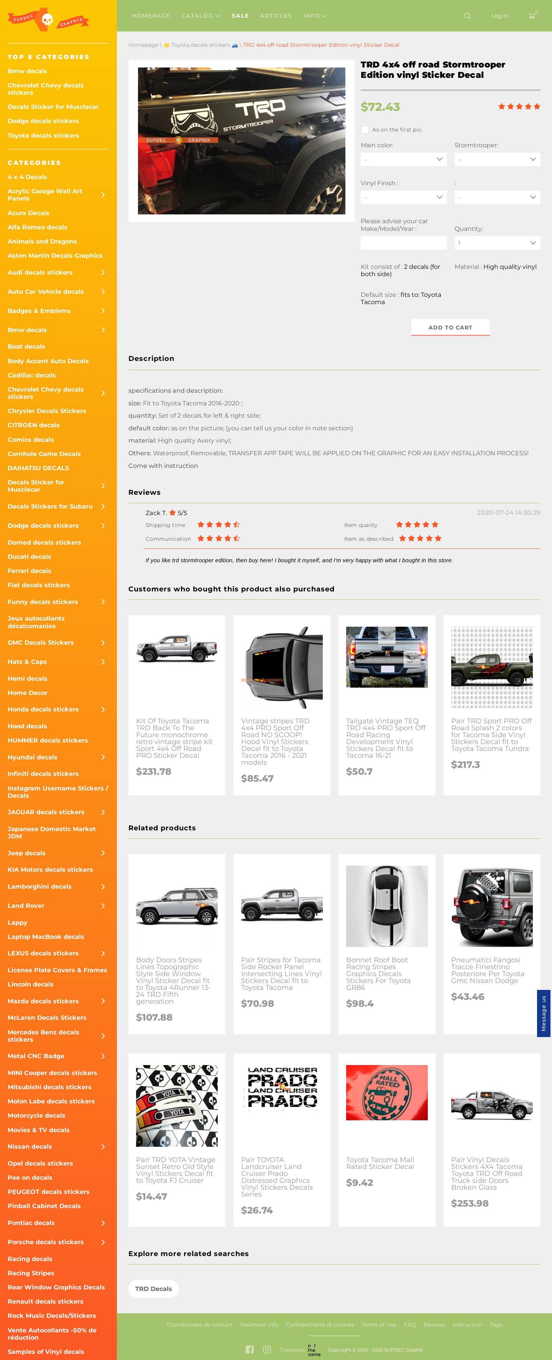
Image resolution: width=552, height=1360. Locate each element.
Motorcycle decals (37, 1115)
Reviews (434, 1324)
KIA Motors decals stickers (50, 869)
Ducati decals (29, 556)
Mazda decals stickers (43, 1001)
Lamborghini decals (40, 886)
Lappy (18, 922)
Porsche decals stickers (46, 1242)
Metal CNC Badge (36, 1056)
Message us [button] (543, 1013)
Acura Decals (28, 213)
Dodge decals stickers (43, 121)
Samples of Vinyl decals (46, 1351)
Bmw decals (27, 71)
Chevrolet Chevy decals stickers (46, 89)
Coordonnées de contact (200, 1324)
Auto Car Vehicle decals (46, 291)
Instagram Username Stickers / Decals (58, 792)
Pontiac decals (31, 1223)
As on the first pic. (391, 129)
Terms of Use (378, 1324)
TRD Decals (153, 1288)
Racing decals (30, 1259)
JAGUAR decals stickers (46, 812)
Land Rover (26, 905)
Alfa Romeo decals (37, 227)
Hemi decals (28, 678)
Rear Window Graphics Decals (56, 1287)
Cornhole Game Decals (44, 454)
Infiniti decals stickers (43, 773)
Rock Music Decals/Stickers (52, 1315)
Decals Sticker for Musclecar (53, 106)
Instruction (467, 1324)
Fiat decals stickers (39, 585)
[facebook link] (250, 1350)
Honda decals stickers (43, 709)
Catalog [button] (201, 15)
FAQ (410, 1324)
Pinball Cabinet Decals (44, 1206)
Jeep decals (27, 853)
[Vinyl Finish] (404, 197)
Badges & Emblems (39, 310)
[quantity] (497, 243)
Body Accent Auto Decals (48, 361)
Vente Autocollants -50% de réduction (52, 1334)
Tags (496, 1324)
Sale (240, 15)
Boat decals (26, 346)
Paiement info (259, 1324)
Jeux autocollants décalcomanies (36, 622)
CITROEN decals (34, 425)
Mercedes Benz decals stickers (43, 1036)
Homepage (151, 15)
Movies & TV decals (39, 1130)
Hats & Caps (27, 661)
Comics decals (31, 439)
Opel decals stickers (40, 1163)
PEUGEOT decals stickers (49, 1191)
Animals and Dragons (42, 241)
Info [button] (315, 15)
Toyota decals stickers (43, 135)
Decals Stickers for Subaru (50, 506)
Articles (276, 15)
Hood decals (27, 726)
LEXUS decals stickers (43, 953)
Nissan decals (30, 1146)
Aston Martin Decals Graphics (55, 255)
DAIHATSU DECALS (38, 468)
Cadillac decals (32, 375)
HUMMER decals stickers (48, 740)
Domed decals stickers (44, 542)
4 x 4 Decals (27, 177)
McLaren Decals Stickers (47, 1017)
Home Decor (28, 692)
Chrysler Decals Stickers (47, 411)
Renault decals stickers (46, 1301)
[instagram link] (267, 1350)
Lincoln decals (31, 984)
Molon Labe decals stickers (51, 1101)
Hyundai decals (33, 757)
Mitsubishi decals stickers (50, 1087)
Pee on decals (30, 1177)
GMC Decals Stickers (41, 642)
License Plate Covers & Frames (57, 970)
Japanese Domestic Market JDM (52, 832)
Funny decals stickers (43, 602)
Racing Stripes (31, 1273)
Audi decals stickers (40, 272)
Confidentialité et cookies (320, 1324)
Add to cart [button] (451, 327)
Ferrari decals (29, 571)
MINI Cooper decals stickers (52, 1073)
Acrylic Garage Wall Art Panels (45, 195)
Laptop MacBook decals (46, 936)
